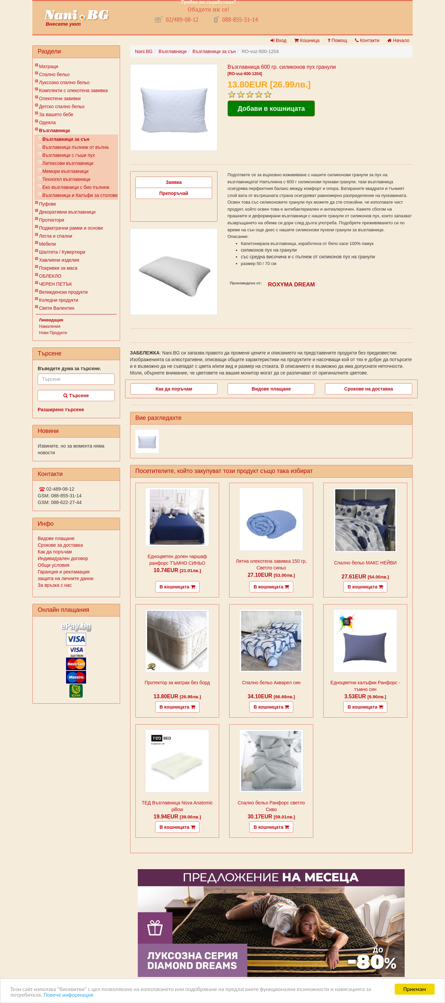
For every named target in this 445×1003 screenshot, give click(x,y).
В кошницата (177, 586)
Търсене (76, 395)
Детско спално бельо (61, 106)
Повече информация (68, 995)
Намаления (49, 326)
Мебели (47, 244)
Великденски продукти (63, 292)
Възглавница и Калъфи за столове (80, 195)
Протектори (51, 220)
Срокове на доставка (368, 389)
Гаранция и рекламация (64, 571)
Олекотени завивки (60, 98)
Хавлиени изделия (59, 260)
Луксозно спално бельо (64, 82)
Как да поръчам (55, 551)
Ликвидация (51, 320)
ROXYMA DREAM (291, 284)
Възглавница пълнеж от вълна (75, 147)
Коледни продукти (58, 300)
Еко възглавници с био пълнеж (75, 187)
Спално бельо (54, 74)
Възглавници (54, 130)
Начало (398, 40)
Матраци (48, 66)
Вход (279, 40)
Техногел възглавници (66, 179)
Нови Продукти (53, 332)
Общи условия (53, 565)
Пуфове (47, 204)
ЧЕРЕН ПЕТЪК (55, 284)
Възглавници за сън (65, 139)
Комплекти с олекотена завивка (73, 90)
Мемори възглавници (65, 171)
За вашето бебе (56, 114)
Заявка (174, 182)
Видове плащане (56, 538)
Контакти (367, 40)
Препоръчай (173, 193)
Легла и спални (55, 236)
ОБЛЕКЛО (50, 276)
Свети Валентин (56, 308)
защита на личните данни (65, 578)
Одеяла (47, 122)
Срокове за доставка (60, 545)
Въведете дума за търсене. (69, 368)
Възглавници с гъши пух (68, 155)
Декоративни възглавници (67, 212)
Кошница (306, 40)
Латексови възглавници (67, 163)
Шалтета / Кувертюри (62, 252)
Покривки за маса (58, 268)
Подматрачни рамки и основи (71, 228)
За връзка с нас (55, 585)
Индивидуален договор (63, 558)
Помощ (337, 40)
